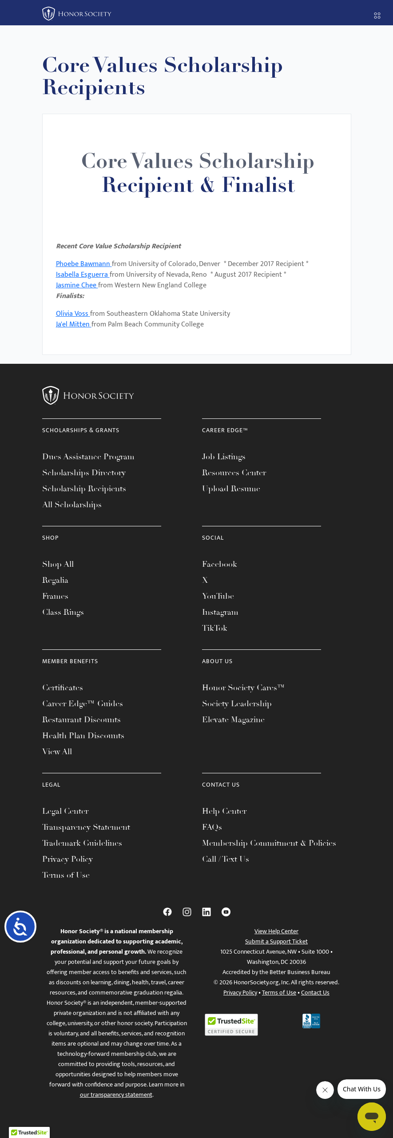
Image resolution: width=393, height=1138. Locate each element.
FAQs (212, 827)
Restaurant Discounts (81, 719)
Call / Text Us (225, 859)
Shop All (58, 564)
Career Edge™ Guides (82, 703)
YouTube (218, 596)
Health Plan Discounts (83, 735)
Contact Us (315, 992)
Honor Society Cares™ (243, 687)
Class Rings (63, 612)
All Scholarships (72, 504)
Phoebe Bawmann (83, 264)
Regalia (55, 580)
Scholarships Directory (84, 472)
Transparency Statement (86, 827)
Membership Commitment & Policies (269, 843)
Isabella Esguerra (83, 275)
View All (57, 751)
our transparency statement (116, 1095)
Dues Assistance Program (88, 457)
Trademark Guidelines (82, 843)
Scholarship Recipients (84, 488)
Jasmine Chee (77, 285)
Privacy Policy (67, 859)
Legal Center (65, 811)
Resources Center (234, 472)
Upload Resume (231, 488)
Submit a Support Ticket (276, 941)
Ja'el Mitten (73, 324)
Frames (55, 596)
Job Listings (224, 457)
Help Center (224, 811)
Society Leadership (237, 703)
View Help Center (276, 931)
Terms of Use (66, 875)
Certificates (62, 687)
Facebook (219, 564)
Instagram (220, 612)
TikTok (214, 628)
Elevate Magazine (233, 719)
